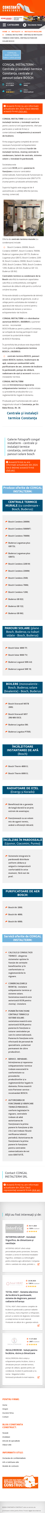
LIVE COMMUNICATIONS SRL (11, 1512)
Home (4, 31)
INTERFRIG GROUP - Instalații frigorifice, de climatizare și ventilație (21, 1239)
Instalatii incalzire (33, 31)
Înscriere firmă (32, 24)
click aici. (22, 111)
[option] (22, 18)
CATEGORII (11, 24)
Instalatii (16, 31)
